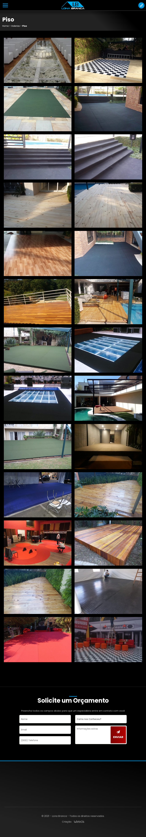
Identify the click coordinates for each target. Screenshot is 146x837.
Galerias (15, 25)
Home (5, 25)
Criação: (67, 821)
